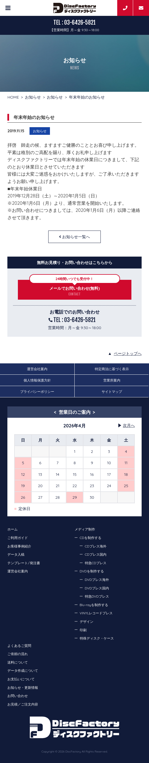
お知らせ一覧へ (76, 236)
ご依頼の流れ (17, 654)
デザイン (86, 621)
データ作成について (22, 670)
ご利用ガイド (17, 538)
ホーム (12, 529)
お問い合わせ (17, 696)
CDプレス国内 (95, 554)
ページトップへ (128, 353)
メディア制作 (85, 529)
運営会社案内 (37, 369)
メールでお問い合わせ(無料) (74, 288)
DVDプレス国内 (97, 588)
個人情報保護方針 (37, 380)
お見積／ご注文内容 (22, 704)
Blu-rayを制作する (94, 605)
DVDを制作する (92, 571)
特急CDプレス (95, 563)
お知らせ (33, 97)
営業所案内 (111, 380)
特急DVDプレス (97, 596)
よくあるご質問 (19, 645)
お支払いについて (21, 679)
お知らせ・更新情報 (22, 687)
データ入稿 (15, 554)
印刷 (83, 630)
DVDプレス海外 (97, 579)
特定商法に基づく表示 (112, 369)
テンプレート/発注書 (23, 563)
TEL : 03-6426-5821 (74, 22)
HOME (13, 97)
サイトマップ (112, 391)
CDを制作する (90, 538)
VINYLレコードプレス (96, 613)
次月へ (129, 425)
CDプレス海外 (95, 546)
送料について (17, 662)
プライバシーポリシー (37, 391)
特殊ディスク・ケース (97, 638)
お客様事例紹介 (19, 546)
